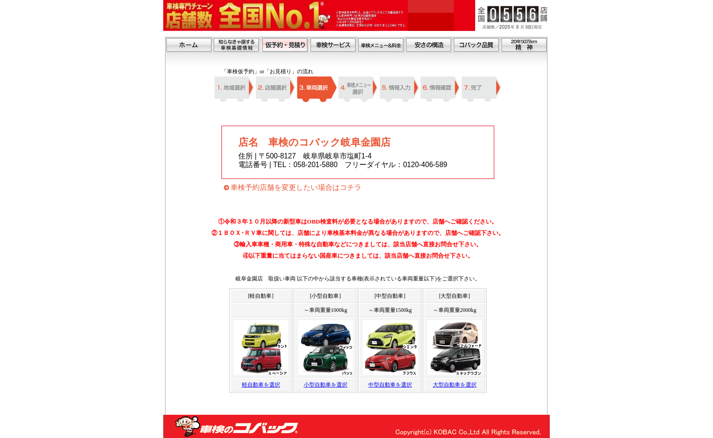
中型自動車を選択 (390, 385)
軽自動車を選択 (261, 385)
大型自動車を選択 (455, 385)
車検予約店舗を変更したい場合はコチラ (296, 187)
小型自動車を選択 (325, 385)
